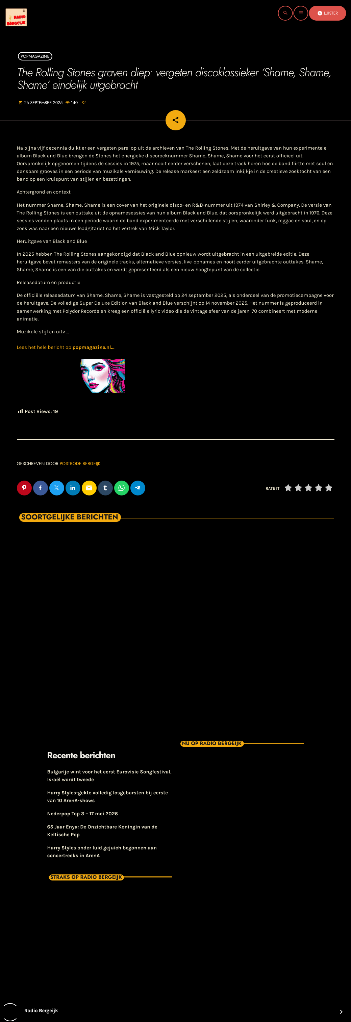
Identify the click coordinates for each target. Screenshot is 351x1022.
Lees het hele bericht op (66, 347)
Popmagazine (35, 56)
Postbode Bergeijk (80, 463)
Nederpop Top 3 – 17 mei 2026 (82, 814)
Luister (327, 13)
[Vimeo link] (28, 13)
